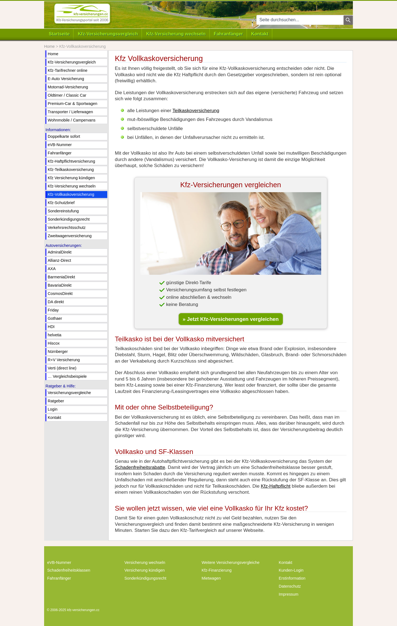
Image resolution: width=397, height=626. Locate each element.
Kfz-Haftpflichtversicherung (71, 161)
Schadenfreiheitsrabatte (140, 467)
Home (53, 54)
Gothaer (55, 318)
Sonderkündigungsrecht (69, 219)
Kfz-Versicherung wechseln (175, 33)
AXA (52, 268)
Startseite (59, 33)
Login (52, 409)
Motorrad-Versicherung (68, 87)
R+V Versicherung (64, 360)
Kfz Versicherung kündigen (71, 178)
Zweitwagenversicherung (70, 236)
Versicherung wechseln (144, 562)
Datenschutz (290, 586)
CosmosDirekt (60, 293)
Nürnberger (58, 351)
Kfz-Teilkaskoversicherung (71, 169)
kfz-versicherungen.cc (83, 610)
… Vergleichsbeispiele (67, 376)
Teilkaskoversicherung (195, 110)
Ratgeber (56, 401)
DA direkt (56, 302)
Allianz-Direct (59, 260)
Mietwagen (211, 578)
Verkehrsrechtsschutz (67, 227)
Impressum (288, 594)
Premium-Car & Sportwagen (72, 103)
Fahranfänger (228, 33)
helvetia (54, 335)
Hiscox (54, 343)
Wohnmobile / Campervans (71, 120)
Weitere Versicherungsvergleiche (230, 562)
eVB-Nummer (60, 144)
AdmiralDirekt (59, 252)
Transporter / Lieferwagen (70, 112)
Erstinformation (292, 578)
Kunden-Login (291, 570)
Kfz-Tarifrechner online (67, 70)
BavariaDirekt (59, 285)
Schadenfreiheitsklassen (68, 570)
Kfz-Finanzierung (217, 570)
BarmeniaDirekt (61, 277)
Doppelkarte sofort (64, 136)
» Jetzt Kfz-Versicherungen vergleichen (231, 319)
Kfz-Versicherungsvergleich (108, 33)
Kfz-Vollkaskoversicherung (71, 194)
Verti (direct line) (62, 368)
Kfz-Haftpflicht (275, 486)
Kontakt (259, 33)
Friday (53, 310)
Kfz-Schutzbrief (61, 202)
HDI (51, 326)
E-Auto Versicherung (66, 78)
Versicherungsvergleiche (69, 392)
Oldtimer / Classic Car (67, 95)
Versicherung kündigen (144, 570)
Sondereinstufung (63, 211)
